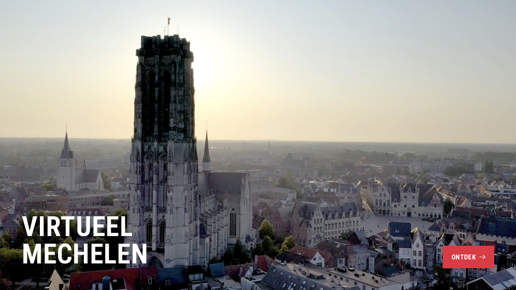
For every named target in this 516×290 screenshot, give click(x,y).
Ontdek (468, 257)
